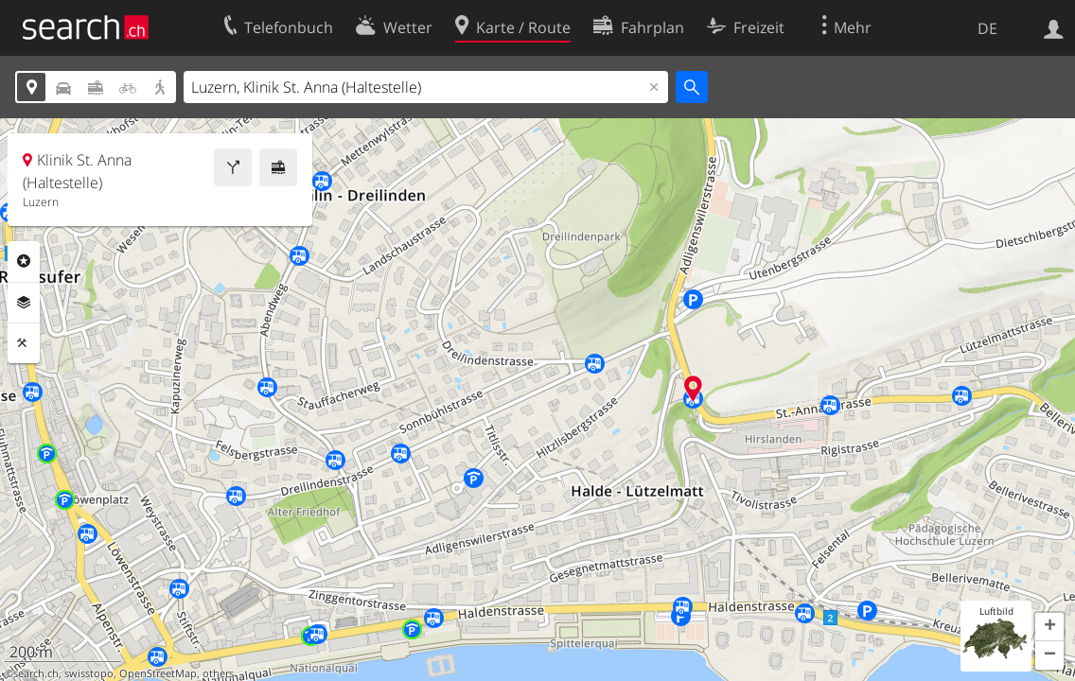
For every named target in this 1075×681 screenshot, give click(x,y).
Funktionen (24, 343)
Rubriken (24, 261)
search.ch (36, 673)
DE (987, 28)
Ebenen (24, 303)
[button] (1049, 627)
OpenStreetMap (158, 673)
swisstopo (89, 673)
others (218, 673)
